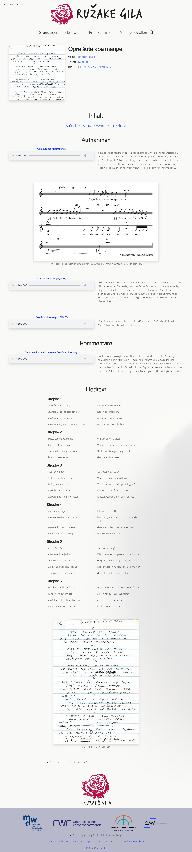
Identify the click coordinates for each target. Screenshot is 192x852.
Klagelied (83, 61)
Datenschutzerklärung (57, 841)
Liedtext (119, 125)
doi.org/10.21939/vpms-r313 (94, 66)
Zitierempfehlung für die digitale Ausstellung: (97, 835)
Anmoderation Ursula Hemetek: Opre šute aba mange (51, 352)
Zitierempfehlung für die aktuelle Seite (70, 762)
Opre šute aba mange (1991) (51, 148)
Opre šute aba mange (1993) (51, 278)
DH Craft (101, 847)
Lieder (66, 32)
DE (4, 4)
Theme (89, 847)
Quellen (140, 32)
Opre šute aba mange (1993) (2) (52, 317)
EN (11, 4)
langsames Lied (86, 56)
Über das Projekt (87, 32)
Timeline (110, 32)
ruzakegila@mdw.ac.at (134, 841)
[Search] (151, 32)
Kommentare (99, 125)
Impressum (77, 841)
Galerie (126, 32)
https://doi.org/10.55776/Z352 (103, 841)
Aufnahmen (75, 125)
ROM (20, 4)
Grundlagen (48, 32)
